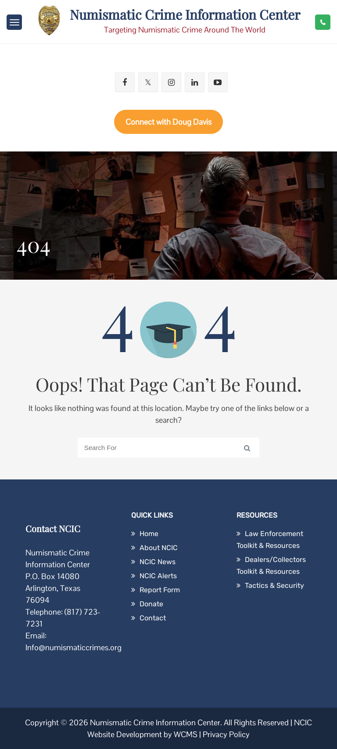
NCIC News (158, 562)
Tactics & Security (274, 585)
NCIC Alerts (158, 576)
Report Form (160, 590)
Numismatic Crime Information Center (185, 14)
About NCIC (159, 548)
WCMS (185, 734)
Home (149, 533)
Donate (151, 604)
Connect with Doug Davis (168, 122)
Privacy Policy (226, 734)
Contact (153, 618)
